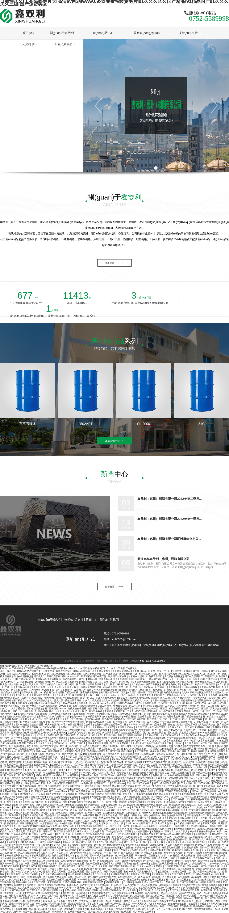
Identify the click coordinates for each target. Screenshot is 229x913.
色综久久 (128, 794)
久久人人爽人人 (14, 812)
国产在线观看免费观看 (139, 775)
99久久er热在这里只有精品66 (142, 711)
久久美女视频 (213, 697)
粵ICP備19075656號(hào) (152, 661)
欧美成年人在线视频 (64, 818)
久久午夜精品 (45, 730)
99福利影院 (41, 762)
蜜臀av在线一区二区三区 (118, 903)
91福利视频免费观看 (121, 708)
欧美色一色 (140, 847)
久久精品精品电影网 (210, 687)
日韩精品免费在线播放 (27, 671)
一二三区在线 (77, 869)
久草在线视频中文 (94, 788)
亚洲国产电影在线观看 (216, 676)
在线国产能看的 (123, 863)
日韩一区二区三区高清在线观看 (59, 831)
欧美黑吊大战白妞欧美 (213, 885)
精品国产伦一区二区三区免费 (115, 820)
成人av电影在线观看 (143, 911)
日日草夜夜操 (218, 802)
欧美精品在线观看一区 (162, 863)
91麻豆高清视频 (19, 834)
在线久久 (156, 877)
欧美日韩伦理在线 (34, 802)
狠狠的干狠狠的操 (177, 903)
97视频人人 (27, 794)
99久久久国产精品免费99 (178, 874)
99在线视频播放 (113, 882)
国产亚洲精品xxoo (183, 898)
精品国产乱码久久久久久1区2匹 (92, 842)
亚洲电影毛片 (184, 858)
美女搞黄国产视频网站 (18, 673)
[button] (98, 105)
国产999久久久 (35, 890)
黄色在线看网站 (73, 700)
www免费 (52, 826)
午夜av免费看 (104, 839)
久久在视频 (46, 901)
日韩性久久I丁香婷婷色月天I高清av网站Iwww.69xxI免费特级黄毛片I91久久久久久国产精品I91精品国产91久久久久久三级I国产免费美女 (68, 668)
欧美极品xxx (40, 751)
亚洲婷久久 (77, 788)
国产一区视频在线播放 (102, 861)
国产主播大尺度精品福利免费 (183, 732)
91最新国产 (79, 689)
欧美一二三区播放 (169, 906)
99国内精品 (131, 764)
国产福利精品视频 (99, 764)
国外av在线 (68, 893)
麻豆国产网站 (209, 823)
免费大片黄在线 (113, 887)
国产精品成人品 (111, 754)
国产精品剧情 (94, 719)
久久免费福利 (169, 869)
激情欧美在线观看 (124, 778)
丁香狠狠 (202, 730)
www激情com (176, 778)
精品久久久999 (111, 746)
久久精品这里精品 (121, 671)
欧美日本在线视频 (127, 697)
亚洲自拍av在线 (12, 780)
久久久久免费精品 (72, 839)
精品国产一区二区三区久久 (52, 770)
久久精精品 (98, 727)
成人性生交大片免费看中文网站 (68, 722)
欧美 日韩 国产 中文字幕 (205, 679)
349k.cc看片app (198, 735)
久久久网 (162, 855)
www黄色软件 (110, 687)
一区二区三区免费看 (181, 772)
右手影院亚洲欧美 (92, 815)
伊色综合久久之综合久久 (13, 810)
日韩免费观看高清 (117, 770)
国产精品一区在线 (202, 772)
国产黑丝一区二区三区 (57, 807)
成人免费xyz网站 (167, 858)
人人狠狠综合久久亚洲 (119, 740)
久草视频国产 (98, 909)
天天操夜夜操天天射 (122, 893)
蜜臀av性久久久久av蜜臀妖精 (127, 836)
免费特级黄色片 (127, 738)
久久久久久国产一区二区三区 (33, 906)
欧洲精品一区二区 (182, 871)
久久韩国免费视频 (56, 673)
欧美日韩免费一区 (180, 799)
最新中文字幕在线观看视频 (212, 861)
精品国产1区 (199, 842)
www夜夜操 (65, 706)
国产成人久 (40, 676)
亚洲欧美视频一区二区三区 (127, 706)
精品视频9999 (204, 700)
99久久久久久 (153, 740)
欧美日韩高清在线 (167, 714)
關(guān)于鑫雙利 (62, 33)
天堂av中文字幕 (187, 893)
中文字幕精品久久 (85, 791)
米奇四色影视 (110, 815)
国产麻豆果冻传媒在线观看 (66, 780)
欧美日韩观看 (105, 850)
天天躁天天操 (138, 807)
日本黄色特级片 (174, 746)
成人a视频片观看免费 (99, 759)
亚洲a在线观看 (204, 855)
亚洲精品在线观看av (163, 812)
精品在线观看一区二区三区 (27, 858)
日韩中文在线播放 (177, 751)
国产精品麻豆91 (24, 839)
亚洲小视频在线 (166, 887)
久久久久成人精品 (92, 700)
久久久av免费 (38, 687)
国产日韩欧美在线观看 (121, 751)
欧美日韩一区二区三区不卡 (201, 738)
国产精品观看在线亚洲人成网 (149, 759)
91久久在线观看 (127, 804)
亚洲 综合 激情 (149, 714)
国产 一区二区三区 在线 (175, 719)
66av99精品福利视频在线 (181, 775)
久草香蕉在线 (72, 847)
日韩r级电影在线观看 (84, 748)
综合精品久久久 (186, 807)
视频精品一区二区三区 (108, 780)
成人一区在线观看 (124, 855)
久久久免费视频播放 (136, 748)
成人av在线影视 (111, 700)
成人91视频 (144, 877)
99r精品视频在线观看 (217, 751)
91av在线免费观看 (106, 791)
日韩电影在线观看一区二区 (129, 703)
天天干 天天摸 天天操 (180, 679)
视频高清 (139, 893)
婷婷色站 (99, 794)
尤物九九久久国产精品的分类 (211, 807)
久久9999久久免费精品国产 (151, 695)
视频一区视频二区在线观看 (149, 853)
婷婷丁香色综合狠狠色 (50, 786)
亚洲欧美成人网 (24, 703)
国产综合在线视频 (193, 853)
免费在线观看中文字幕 (63, 855)
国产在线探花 (184, 689)
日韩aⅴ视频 (20, 807)
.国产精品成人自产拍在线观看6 (22, 778)
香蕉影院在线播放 (112, 890)
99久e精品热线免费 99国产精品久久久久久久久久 (26, 743)
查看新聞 (109, 592)
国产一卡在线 (32, 836)
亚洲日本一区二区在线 (11, 863)
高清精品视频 (11, 823)
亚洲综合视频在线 (88, 681)
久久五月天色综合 (117, 898)
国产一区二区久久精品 (208, 893)
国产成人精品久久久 (98, 911)
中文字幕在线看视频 (172, 740)
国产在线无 (28, 775)
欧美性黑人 (125, 681)
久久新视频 (24, 898)
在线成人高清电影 (76, 732)
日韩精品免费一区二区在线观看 (166, 845)
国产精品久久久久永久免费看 (35, 722)
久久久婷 (211, 770)
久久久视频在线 (198, 879)
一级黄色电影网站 (9, 719)
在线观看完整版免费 (93, 882)
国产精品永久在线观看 (214, 716)
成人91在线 (78, 695)
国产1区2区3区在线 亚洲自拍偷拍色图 (100, 847)
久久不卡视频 (200, 818)
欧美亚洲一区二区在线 (195, 703)
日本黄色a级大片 (108, 877)
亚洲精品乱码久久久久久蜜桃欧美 (48, 732)
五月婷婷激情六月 (51, 866)
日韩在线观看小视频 (174, 866)
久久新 (136, 671)
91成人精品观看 (80, 828)
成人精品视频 (170, 807)
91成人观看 (190, 895)
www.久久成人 (90, 772)
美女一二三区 (164, 671)
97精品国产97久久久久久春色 (202, 695)
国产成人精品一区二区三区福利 (194, 783)
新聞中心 (91, 619)
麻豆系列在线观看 (200, 799)
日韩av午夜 (158, 700)
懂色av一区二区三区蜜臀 (126, 879)
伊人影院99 (138, 740)
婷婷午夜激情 (63, 671)
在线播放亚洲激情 (176, 695)
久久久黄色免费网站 (195, 863)
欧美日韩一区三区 (49, 850)
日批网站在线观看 (113, 871)
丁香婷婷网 (211, 791)
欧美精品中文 (219, 887)
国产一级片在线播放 (31, 877)
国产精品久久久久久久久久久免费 (81, 820)
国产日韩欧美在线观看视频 (48, 839)
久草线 (66, 788)
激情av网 (69, 909)
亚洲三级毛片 (7, 671)
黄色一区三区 (93, 863)
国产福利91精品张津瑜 (131, 815)
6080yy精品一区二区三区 (119, 831)
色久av (74, 810)
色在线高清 (175, 804)
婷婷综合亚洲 (172, 700)
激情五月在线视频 (74, 804)
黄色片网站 (68, 754)
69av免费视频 (156, 788)
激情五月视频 (153, 684)
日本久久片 (72, 885)
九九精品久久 (159, 786)
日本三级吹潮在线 (29, 901)
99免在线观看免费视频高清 (36, 780)
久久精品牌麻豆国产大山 (188, 823)
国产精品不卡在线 (102, 853)
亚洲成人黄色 (155, 802)
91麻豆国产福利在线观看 (161, 748)
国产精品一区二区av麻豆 (42, 834)
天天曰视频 (189, 762)
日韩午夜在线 (174, 716)
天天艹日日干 (16, 735)
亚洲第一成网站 (42, 764)
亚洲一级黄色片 (32, 812)
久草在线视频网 (19, 689)
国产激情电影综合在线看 (72, 863)
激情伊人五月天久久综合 (197, 778)
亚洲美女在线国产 (44, 791)
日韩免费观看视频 (130, 754)
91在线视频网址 (14, 855)
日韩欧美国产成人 (51, 893)
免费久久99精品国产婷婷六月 (21, 716)
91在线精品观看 (116, 869)
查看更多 (109, 263)
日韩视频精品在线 (133, 735)
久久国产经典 (117, 764)
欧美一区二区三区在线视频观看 (110, 775)
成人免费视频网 (186, 869)
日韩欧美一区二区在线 (197, 708)
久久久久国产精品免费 (55, 877)
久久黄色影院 (38, 754)
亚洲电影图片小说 (27, 842)
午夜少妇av (114, 796)
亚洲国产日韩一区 (190, 788)
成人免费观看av (141, 831)
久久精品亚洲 (23, 687)
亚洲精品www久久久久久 (99, 722)
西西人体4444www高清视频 (128, 762)
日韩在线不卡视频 (38, 788)
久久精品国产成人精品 (79, 738)
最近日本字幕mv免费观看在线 (102, 689)
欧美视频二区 (189, 804)
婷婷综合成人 (142, 882)
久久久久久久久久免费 (209, 804)
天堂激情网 (100, 823)
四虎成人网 (184, 714)
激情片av (213, 879)
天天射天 (41, 735)
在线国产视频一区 (77, 911)
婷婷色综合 (51, 815)
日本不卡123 (135, 724)
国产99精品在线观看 (59, 714)
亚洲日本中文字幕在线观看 (67, 772)
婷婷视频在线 (188, 700)
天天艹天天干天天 (103, 756)
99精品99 (40, 775)
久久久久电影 (130, 890)
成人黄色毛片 (8, 681)
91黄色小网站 (23, 783)
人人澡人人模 (63, 695)
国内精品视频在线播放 (114, 719)
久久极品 (109, 727)
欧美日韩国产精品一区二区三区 (175, 764)
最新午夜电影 (129, 780)
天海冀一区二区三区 (104, 799)
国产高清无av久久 (50, 759)
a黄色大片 (29, 735)
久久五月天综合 (101, 874)
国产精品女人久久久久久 (16, 697)
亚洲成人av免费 (125, 799)
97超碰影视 (186, 906)
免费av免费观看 (107, 818)
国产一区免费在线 (119, 743)
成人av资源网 (52, 724)
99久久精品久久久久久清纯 (113, 679)
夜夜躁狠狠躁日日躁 (143, 772)
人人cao (193, 836)
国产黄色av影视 (28, 786)
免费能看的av (191, 845)
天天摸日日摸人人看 (147, 871)
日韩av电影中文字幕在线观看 (199, 740)
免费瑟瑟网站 (203, 869)
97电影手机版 (201, 722)
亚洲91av (130, 823)
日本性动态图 (166, 770)
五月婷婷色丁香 (81, 903)
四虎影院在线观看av (145, 799)
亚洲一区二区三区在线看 (139, 783)
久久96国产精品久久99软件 (151, 738)
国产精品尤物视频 (136, 719)
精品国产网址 (205, 836)
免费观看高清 (54, 882)
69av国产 (206, 887)
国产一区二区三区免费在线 (70, 834)
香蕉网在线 (207, 890)
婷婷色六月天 (101, 826)
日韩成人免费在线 (217, 903)
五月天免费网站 (148, 887)
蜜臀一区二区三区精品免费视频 (24, 748)
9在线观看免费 (26, 791)
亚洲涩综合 (153, 906)
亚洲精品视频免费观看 (159, 850)
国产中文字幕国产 (194, 676)
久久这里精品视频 (53, 820)
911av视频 (196, 877)
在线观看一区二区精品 (133, 767)
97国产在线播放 (122, 850)
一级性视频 (45, 871)
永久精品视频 (74, 673)
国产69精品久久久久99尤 (24, 871)
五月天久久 (136, 828)
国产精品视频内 (68, 850)
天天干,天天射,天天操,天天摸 (62, 687)
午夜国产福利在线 (36, 810)
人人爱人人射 (200, 673)
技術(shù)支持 (189, 33)
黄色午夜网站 (34, 727)
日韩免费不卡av (36, 796)
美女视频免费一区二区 (180, 839)
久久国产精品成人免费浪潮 (120, 909)
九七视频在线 (16, 746)
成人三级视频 (195, 780)
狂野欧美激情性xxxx (32, 692)
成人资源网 (83, 855)
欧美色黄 (27, 818)
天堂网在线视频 (190, 820)
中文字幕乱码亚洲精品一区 (15, 754)
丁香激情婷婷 (41, 740)
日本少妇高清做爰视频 (188, 887)
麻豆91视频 (66, 903)
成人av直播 (15, 730)
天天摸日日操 (92, 695)
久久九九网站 (222, 689)
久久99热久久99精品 (218, 863)
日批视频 (128, 882)
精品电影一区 (191, 724)
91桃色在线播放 (8, 906)
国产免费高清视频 (206, 786)
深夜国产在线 (123, 684)
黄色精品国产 (25, 751)
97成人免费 (204, 802)
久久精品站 (132, 812)
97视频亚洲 (170, 689)
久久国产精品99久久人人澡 (174, 735)
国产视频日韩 (154, 719)
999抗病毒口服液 (87, 850)
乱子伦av (208, 794)
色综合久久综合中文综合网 (23, 869)
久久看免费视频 (190, 847)
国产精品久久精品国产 (187, 706)
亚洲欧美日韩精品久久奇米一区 (63, 676)
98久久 (184, 810)
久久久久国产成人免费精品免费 (181, 759)
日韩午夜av (87, 775)
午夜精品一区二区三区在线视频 (182, 882)
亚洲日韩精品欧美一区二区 (50, 804)
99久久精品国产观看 (87, 818)
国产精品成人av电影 (170, 834)
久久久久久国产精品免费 (13, 890)
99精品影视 (89, 839)
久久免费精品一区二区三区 (109, 885)
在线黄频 (85, 796)
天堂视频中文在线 (190, 885)
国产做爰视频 (103, 836)
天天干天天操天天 (110, 695)
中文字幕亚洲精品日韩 (215, 780)
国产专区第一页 (12, 775)
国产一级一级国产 (161, 730)
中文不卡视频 (65, 748)
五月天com (40, 794)
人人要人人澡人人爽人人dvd (95, 767)
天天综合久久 (85, 799)
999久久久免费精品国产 (211, 845)
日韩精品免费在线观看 (90, 687)
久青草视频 (96, 828)
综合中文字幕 (124, 772)
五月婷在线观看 (167, 711)
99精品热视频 (173, 810)
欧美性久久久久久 (148, 673)
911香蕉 (15, 794)
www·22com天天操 (65, 791)
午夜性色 (224, 679)
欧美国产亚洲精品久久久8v (186, 850)
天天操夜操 (157, 874)
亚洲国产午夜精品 (83, 823)
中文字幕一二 (86, 901)
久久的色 (20, 695)
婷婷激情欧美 (92, 804)
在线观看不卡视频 (197, 903)
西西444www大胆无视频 (73, 759)
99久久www (153, 722)
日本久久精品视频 (166, 681)
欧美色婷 (86, 740)
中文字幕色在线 (32, 893)
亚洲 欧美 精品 (215, 746)
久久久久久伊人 (180, 831)
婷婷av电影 (139, 708)
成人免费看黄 (97, 831)
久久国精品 (174, 855)
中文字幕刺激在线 (95, 834)
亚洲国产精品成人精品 (105, 786)
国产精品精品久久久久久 (94, 898)
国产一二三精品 (214, 711)
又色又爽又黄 (151, 770)
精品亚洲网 (189, 786)
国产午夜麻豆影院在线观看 (52, 885)
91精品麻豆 (181, 836)
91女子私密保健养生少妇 (202, 831)
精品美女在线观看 (10, 692)
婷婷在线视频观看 (144, 778)
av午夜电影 (217, 815)
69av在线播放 (39, 673)
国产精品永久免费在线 (52, 836)
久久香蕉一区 (101, 858)
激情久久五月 (131, 901)
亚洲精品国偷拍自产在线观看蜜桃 (61, 697)
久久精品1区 (214, 842)
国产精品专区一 (51, 727)
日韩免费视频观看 (67, 799)
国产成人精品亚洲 (30, 866)
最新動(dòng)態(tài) (146, 33)
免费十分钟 (145, 730)
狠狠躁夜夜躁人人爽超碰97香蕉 (64, 751)
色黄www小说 (78, 716)
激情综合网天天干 (78, 730)
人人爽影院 (150, 826)
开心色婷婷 (190, 730)
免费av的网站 (86, 794)
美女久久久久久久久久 (118, 807)
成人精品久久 (16, 684)
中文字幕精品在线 (176, 738)
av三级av (93, 877)
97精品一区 (68, 842)
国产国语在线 (162, 772)
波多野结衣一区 (141, 863)
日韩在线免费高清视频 (47, 903)
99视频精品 (66, 823)
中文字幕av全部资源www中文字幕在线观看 (91, 778)
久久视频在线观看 (98, 895)
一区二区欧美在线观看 (49, 842)
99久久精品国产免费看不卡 (41, 695)
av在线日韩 (21, 796)
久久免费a (84, 783)
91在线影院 (175, 762)
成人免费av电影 (125, 818)
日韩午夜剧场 (31, 746)
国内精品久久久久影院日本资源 (25, 772)
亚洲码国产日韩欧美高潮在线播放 (172, 791)
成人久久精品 (95, 732)
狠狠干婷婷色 (210, 877)
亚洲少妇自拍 (157, 810)
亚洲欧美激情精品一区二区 (208, 909)
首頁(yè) (28, 33)
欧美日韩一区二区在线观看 (108, 901)
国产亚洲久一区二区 (120, 826)
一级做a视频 (199, 764)
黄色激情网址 (16, 762)
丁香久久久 (162, 778)
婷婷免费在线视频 (202, 906)
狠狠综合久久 (88, 836)
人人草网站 (110, 810)
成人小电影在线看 (148, 764)
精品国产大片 (142, 818)
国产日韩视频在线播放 (181, 767)
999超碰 (39, 681)
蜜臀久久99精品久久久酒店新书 (62, 775)
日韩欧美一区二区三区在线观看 (210, 898)
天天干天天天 (154, 807)
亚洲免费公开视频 (181, 671)
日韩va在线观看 (68, 703)
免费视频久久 (160, 775)
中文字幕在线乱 (59, 845)
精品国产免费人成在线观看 (33, 714)
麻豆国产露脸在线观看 (61, 762)
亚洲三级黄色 (127, 746)
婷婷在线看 (133, 898)
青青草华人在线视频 (115, 711)
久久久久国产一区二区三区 (55, 853)
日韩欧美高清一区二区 (149, 869)
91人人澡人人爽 (115, 823)
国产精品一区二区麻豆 (155, 687)
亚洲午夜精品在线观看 (155, 724)
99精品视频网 (94, 716)
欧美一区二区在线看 (205, 684)
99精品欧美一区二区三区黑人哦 (203, 866)
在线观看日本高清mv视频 (122, 866)
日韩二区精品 (105, 706)
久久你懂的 (127, 847)
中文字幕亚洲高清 (198, 810)
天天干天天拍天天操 (166, 909)
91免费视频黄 (70, 794)
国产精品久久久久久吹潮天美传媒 (30, 700)
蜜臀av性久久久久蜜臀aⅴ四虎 (54, 716)
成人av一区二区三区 (157, 708)
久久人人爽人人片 (181, 756)
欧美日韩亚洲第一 (138, 679)
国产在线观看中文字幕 (164, 901)
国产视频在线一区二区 (74, 679)
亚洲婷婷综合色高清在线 (22, 903)
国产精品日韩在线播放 (142, 791)
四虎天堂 (67, 786)
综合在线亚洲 (38, 783)
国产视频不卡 (120, 722)
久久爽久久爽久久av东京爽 (157, 756)
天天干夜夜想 (141, 751)
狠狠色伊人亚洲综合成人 (46, 703)
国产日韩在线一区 (112, 673)
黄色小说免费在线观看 (173, 815)
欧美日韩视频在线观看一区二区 (110, 724)
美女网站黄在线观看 (122, 759)
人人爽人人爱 (174, 727)
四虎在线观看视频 (22, 676)
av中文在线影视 (64, 689)
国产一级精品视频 (22, 740)
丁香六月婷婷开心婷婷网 (34, 879)
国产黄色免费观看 (49, 746)
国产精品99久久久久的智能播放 (20, 861)
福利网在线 (97, 903)
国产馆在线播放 (35, 708)
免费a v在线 (70, 890)
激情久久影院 (209, 850)
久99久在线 (55, 788)
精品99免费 (159, 716)
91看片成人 (83, 831)
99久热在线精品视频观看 (95, 751)
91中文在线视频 (109, 804)
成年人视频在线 (137, 722)
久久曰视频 (144, 890)
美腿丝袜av (202, 775)
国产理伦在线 (78, 719)
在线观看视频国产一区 (168, 754)
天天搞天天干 (34, 831)
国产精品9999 (68, 735)
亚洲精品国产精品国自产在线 (152, 804)
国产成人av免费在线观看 (24, 828)
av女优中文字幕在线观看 (135, 845)
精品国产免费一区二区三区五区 (78, 866)
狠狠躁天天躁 (53, 754)
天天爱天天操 (27, 719)
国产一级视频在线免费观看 (30, 724)
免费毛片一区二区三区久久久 (75, 727)
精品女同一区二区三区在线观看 (68, 871)
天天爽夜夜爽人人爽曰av (208, 681)
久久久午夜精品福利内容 (53, 874)
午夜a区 (179, 863)
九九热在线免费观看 (106, 697)
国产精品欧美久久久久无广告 (21, 770)
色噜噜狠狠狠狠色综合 (18, 820)
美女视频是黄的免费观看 (201, 812)
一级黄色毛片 (164, 826)
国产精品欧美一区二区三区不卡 (161, 893)
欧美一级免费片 (154, 689)
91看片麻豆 (67, 724)
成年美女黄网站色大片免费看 (78, 802)
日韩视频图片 (20, 909)
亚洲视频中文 (7, 783)
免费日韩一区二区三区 (130, 687)
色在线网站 (185, 673)
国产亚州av (143, 810)
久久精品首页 (98, 807)
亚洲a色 (212, 703)
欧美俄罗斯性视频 (168, 673)
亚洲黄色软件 (216, 834)
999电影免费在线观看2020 (133, 802)
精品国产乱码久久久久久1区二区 (46, 909)
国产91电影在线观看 (149, 697)
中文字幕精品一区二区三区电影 (22, 874)
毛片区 (39, 719)
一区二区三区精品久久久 (86, 762)
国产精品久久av (8, 751)
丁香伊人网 (123, 828)
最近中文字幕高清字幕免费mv (64, 740)
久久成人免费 (159, 890)
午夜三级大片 (157, 882)
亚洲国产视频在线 (10, 866)
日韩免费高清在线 (9, 804)
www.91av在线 (45, 828)
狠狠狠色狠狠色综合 (172, 861)
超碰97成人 (129, 871)
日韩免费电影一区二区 (70, 815)
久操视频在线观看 (119, 874)
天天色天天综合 (207, 724)
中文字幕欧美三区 (157, 903)
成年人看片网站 (9, 711)
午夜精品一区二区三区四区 (18, 764)
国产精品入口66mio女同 (149, 780)
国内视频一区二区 (108, 681)
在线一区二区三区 (77, 877)
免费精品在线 (29, 730)
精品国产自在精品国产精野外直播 (61, 692)
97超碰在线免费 (25, 681)
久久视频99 (174, 687)
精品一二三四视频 (210, 706)
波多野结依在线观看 (153, 706)
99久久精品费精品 (101, 671)
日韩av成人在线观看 (169, 885)
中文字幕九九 (175, 786)
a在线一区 (166, 898)
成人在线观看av (199, 826)
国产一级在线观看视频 (165, 783)
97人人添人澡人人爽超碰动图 (176, 697)
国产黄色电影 (87, 885)
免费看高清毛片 (62, 828)
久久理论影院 (79, 714)
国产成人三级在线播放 (154, 732)
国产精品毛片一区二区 (198, 815)
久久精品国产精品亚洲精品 (210, 828)
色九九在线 (24, 887)
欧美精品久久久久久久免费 (54, 778)
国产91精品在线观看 (129, 714)
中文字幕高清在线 (68, 756)
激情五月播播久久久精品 (132, 689)
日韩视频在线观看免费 (81, 845)
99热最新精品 (49, 748)
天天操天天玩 (86, 756)
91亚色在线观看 (126, 786)
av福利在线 (107, 762)
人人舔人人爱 (57, 700)
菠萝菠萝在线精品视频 (152, 879)
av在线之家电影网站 (96, 869)
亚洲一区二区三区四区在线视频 (40, 799)
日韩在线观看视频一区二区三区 (208, 756)
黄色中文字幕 (139, 850)
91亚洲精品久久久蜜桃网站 (47, 679)
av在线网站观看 (113, 794)
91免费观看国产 (154, 676)
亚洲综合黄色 (135, 770)
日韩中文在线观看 (113, 735)
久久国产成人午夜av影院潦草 (150, 727)
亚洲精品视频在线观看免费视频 (41, 756)
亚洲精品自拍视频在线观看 (62, 879)
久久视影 (110, 684)
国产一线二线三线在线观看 (90, 684)
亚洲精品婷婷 (172, 788)
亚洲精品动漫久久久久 (175, 780)
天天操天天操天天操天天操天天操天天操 (151, 743)
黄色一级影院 (20, 788)
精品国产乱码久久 (200, 714)
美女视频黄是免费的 (192, 794)
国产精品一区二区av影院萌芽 (42, 706)
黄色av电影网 (160, 839)
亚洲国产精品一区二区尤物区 (190, 770)
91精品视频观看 (94, 711)
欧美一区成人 (87, 697)
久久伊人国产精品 (49, 895)
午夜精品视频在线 (80, 807)
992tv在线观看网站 (209, 732)
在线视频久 (188, 834)
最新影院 (11, 842)
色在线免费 (151, 703)
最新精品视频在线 (29, 823)
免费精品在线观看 (147, 858)
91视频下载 (48, 689)
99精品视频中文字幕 (81, 853)
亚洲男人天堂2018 (140, 874)
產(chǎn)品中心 (103, 33)
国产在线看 (198, 791)
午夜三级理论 (219, 754)
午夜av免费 (204, 895)
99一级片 (209, 719)
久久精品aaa (137, 684)
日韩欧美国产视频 (13, 767)
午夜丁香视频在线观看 (79, 770)
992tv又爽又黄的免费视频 (128, 756)
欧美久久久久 (138, 906)
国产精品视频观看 (184, 828)
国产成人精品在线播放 (90, 810)
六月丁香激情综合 (49, 823)
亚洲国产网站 (186, 909)
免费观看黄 (107, 863)
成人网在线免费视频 (49, 861)
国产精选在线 (112, 788)
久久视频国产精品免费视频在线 (180, 802)
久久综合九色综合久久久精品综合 (127, 895)
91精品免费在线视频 (29, 759)
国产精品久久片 (131, 887)
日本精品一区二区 (145, 909)
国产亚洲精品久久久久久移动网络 (57, 684)
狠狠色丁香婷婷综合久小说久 (102, 714)
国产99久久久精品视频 (177, 879)
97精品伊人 (145, 812)
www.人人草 (107, 703)
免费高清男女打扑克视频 (105, 738)
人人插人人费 (201, 767)
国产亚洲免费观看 (150, 898)
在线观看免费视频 (98, 730)
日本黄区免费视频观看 (144, 681)
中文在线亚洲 (43, 845)
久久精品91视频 (140, 820)
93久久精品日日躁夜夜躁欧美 (62, 783)
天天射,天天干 (7, 679)
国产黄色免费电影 (170, 684)
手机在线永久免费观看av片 (123, 730)
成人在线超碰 (188, 855)
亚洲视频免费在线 (20, 732)
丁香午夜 (214, 767)
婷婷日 (64, 746)
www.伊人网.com (67, 887)
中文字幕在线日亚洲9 (14, 706)
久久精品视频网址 (44, 711)
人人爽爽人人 (60, 730)
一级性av (178, 743)
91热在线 (101, 748)
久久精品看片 (88, 780)
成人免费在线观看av (42, 898)
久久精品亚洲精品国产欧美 (189, 748)
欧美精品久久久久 (13, 799)
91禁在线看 (123, 791)
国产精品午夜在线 (191, 716)
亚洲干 (116, 853)
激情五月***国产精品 (99, 708)
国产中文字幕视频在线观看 (25, 738)
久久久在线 (145, 901)
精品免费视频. (176, 708)
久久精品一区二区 (126, 810)
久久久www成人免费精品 (150, 866)
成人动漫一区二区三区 (36, 767)
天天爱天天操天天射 (24, 845)
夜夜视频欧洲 (72, 836)
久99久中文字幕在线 (58, 810)
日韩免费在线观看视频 (208, 762)
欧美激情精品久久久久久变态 (114, 906)
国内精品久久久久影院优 (163, 818)
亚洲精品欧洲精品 (43, 818)
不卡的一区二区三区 (145, 855)
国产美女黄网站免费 (195, 746)
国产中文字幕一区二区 (185, 796)
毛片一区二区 (81, 764)
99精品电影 (22, 882)
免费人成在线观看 (77, 708)
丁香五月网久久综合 (157, 767)
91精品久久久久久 (13, 802)
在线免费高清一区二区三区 (191, 711)
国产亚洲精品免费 (92, 673)
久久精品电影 (185, 818)
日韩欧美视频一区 (127, 877)
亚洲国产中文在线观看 (61, 906)
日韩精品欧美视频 (81, 671)
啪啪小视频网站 (152, 815)
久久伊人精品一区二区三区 (199, 743)
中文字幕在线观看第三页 (37, 855)
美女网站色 (199, 697)
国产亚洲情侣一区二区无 (113, 692)
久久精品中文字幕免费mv (123, 858)
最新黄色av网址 (36, 807)
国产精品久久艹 (202, 754)
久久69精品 (127, 853)
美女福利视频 (27, 804)
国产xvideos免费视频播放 (88, 754)
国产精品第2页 (24, 679)
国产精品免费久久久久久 (57, 719)
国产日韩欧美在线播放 (204, 871)
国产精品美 (217, 895)
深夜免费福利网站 (89, 692)
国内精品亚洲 (7, 703)
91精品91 (93, 679)
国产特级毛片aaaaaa (55, 708)
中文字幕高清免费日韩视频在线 (176, 722)
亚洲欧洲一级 (130, 673)
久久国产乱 (173, 890)
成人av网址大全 (115, 748)
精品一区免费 (148, 671)
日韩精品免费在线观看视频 (75, 861)
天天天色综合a (99, 796)
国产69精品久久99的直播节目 (158, 828)
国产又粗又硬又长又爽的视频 (53, 869)
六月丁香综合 (18, 708)
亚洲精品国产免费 (190, 890)
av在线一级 (100, 845)
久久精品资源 (169, 877)
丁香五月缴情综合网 (33, 815)
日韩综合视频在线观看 (201, 692)
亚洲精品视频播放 (13, 885)
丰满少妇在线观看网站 (89, 890)
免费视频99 (54, 735)
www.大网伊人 (139, 903)
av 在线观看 (222, 740)
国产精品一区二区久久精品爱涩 (85, 746)
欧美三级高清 (143, 786)
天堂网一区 (187, 684)
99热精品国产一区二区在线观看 (141, 885)
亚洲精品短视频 (189, 687)
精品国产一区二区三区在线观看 (61, 681)
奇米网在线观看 (136, 676)
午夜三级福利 (128, 695)
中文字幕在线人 (152, 861)
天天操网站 (191, 861)
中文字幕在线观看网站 (156, 762)
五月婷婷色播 (26, 711)
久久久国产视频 (37, 882)
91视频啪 (160, 746)
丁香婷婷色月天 (181, 826)
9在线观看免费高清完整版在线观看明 (122, 732)
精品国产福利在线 (158, 679)
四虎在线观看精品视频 (84, 706)
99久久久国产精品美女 (65, 901)
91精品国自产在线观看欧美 (137, 716)
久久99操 (131, 869)
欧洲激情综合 (220, 700)
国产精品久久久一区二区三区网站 (194, 901)
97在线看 (47, 772)
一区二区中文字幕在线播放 (197, 727)
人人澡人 (170, 706)
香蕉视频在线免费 (148, 834)
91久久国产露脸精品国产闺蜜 (165, 820)
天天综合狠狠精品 (219, 708)
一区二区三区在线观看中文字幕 (41, 863)
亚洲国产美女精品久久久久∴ (136, 700)
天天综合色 (127, 788)
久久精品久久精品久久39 (90, 735)
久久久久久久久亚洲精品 (67, 898)
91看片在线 (48, 812)
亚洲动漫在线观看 (83, 724)
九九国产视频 (196, 719)
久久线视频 (207, 839)
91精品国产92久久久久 (170, 703)
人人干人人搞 (31, 684)
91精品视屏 (82, 893)
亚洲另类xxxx (99, 740)
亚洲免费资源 (47, 671)
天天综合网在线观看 (120, 911)
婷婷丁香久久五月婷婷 (11, 756)
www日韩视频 (85, 879)
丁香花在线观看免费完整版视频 (62, 796)
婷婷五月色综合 (185, 681)
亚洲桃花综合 (99, 770)
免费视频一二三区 (160, 831)
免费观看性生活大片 (89, 703)
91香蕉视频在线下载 (203, 858)
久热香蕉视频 (82, 909)
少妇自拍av (37, 697)
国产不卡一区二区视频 (106, 802)
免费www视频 (144, 839)
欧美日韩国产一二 (100, 783)
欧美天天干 (112, 834)
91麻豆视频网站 (196, 751)
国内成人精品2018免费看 (90, 887)
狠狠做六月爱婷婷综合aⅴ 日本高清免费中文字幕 (68, 858)
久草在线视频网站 (72, 882)
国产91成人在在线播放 (102, 855)
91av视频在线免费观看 (79, 874)
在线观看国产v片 (145, 823)
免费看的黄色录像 (173, 853)
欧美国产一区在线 (117, 676)
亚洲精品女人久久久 (62, 764)
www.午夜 (177, 730)
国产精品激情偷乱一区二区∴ (159, 836)
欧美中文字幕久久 (53, 890)
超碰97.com (116, 842)
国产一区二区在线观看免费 (25, 853)
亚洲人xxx (137, 826)
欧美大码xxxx (118, 783)
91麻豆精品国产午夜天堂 (94, 676)
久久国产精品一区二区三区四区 (143, 692)
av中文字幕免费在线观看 (53, 738)
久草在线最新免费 (112, 716)
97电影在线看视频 (143, 794)
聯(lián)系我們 (109, 619)
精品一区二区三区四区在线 (37, 911)
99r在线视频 (154, 847)
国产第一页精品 (201, 671)
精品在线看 (181, 812)
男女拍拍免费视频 (173, 676)
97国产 (196, 839)
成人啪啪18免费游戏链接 (44, 887)
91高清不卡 (214, 673)
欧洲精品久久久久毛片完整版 (64, 767)
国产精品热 (35, 689)
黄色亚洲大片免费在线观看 (70, 812)
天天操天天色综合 (164, 823)
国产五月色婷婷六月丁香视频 (24, 850)
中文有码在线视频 (131, 796)
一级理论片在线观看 (203, 689)
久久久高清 (102, 866)
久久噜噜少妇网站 (124, 727)
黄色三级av (110, 828)
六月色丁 (116, 767)
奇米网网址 (30, 885)
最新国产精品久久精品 (124, 839)
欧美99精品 (202, 834)
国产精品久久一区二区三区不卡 (70, 743)
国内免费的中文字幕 (98, 743)
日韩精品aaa (148, 754)
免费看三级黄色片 (54, 847)
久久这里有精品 (53, 802)
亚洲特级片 (165, 871)
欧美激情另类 (59, 911)
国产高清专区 (141, 788)
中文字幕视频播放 (128, 834)
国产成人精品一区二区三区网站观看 (164, 895)
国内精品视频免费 (170, 692)
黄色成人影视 (175, 724)
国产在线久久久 (94, 871)
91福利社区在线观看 (114, 812)
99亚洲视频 (183, 877)
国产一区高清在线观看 (216, 748)
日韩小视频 (187, 754)
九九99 (185, 692)
